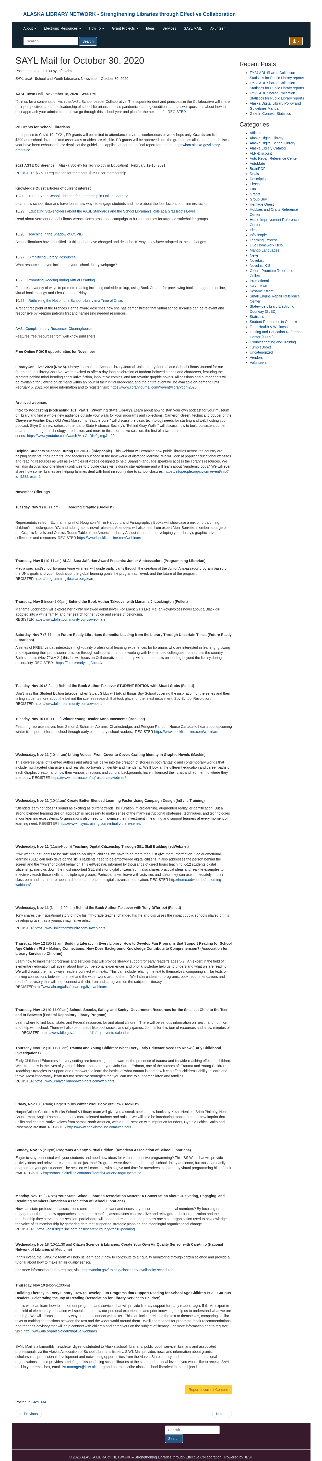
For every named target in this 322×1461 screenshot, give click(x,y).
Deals (254, 174)
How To (96, 28)
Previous (28, 1414)
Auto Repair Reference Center (274, 158)
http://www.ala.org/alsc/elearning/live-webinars (70, 987)
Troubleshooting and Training (273, 342)
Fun (253, 189)
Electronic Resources (62, 28)
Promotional (259, 281)
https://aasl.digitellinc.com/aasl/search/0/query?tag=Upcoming (92, 1173)
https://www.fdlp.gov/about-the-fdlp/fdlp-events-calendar (85, 1033)
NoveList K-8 (260, 266)
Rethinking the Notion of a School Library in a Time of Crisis (75, 300)
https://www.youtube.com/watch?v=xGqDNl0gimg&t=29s (71, 436)
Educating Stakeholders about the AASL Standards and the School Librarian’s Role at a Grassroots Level (111, 211)
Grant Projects (125, 28)
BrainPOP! (258, 169)
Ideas (150, 28)
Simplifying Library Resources (52, 257)
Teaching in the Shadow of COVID (55, 234)
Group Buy (258, 199)
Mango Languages (264, 250)
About (29, 28)
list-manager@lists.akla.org (83, 1367)
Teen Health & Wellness (269, 327)
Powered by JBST (238, 1457)
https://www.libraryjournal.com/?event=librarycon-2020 (154, 387)
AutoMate (257, 163)
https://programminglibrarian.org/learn (64, 579)
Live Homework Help (266, 245)
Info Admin (66, 71)
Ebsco (255, 184)
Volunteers (258, 362)
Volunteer (217, 28)
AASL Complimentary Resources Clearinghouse (54, 329)
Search (87, 41)
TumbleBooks (260, 347)
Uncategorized (261, 352)
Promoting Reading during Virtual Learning (61, 280)
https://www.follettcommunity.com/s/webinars (70, 619)
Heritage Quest (262, 204)
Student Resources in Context (273, 322)
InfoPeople (258, 235)
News (254, 255)
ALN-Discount (261, 153)
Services (169, 28)
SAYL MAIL (193, 28)
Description (259, 179)
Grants (255, 194)
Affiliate (255, 133)
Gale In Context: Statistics (270, 113)
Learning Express (264, 240)
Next (222, 1414)
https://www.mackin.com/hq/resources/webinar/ (88, 778)
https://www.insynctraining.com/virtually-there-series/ (99, 823)
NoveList (257, 260)
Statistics (257, 317)
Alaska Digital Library (266, 138)
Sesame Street (261, 291)
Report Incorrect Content (208, 1390)
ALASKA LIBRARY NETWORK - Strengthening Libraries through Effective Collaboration (129, 14)
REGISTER (177, 112)
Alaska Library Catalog (268, 148)
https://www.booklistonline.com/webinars (109, 538)
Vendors (256, 357)
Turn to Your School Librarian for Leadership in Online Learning (78, 196)
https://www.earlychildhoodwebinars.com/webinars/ (75, 1081)
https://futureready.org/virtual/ (79, 663)
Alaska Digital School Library (272, 143)
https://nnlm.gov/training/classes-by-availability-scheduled (127, 1270)
